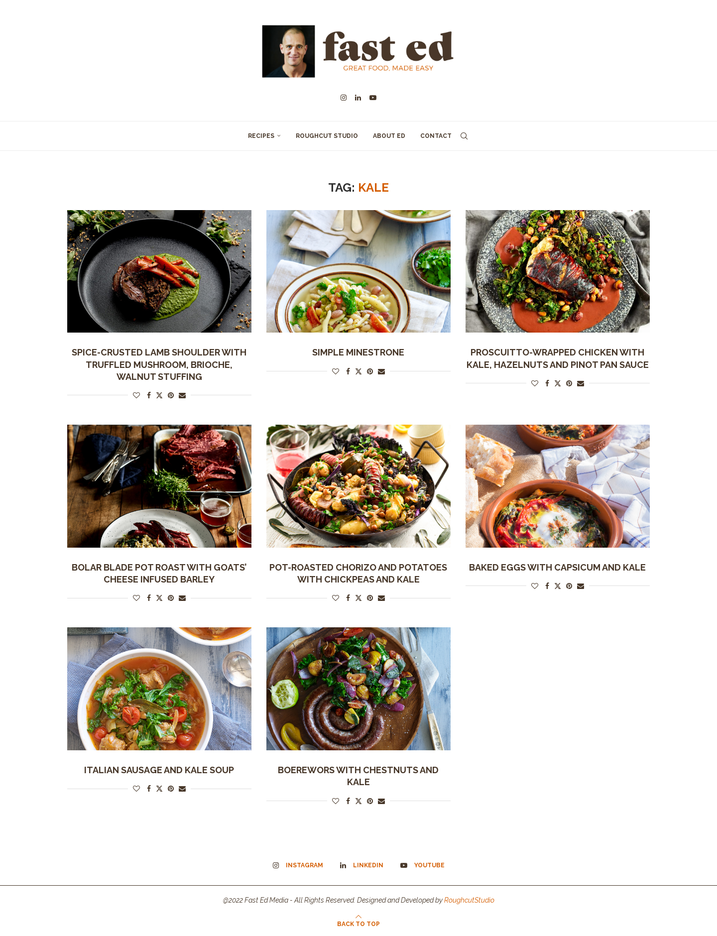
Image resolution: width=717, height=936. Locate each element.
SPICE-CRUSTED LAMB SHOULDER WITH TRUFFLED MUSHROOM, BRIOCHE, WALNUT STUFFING (159, 364)
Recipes (261, 135)
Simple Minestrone (358, 352)
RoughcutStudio (469, 900)
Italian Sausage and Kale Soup (159, 770)
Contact (436, 135)
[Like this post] (136, 395)
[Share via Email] (182, 395)
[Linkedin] (358, 97)
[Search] (464, 135)
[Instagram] (344, 97)
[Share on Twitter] (159, 395)
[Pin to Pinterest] (171, 395)
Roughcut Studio (327, 135)
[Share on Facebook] (149, 395)
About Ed (389, 135)
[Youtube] (372, 97)
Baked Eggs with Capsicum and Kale (557, 567)
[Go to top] (358, 924)
